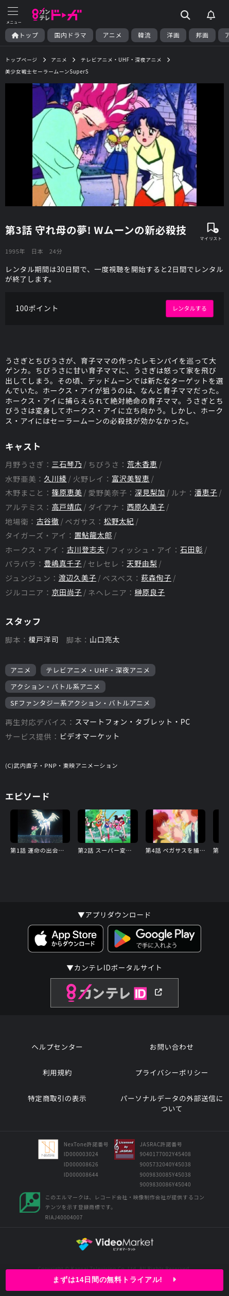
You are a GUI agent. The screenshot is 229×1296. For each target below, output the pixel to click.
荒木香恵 (142, 464)
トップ (25, 35)
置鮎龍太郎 (93, 535)
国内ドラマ (70, 35)
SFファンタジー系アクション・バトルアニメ (80, 703)
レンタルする (189, 308)
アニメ (112, 35)
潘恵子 (206, 492)
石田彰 (191, 549)
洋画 (173, 35)
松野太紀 (119, 521)
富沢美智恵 (131, 478)
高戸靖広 (66, 507)
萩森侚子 (156, 578)
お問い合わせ (172, 1047)
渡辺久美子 (78, 578)
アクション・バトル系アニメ (55, 686)
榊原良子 (150, 592)
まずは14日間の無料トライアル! (114, 1279)
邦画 (202, 35)
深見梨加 (150, 492)
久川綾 (55, 478)
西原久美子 (146, 507)
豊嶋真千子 (63, 563)
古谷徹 (47, 521)
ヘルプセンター (57, 1047)
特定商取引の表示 (57, 1098)
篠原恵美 (67, 492)
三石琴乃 (67, 464)
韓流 (144, 35)
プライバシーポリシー (171, 1072)
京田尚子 (66, 592)
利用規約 (57, 1072)
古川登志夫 (86, 549)
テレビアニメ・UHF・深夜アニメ (98, 670)
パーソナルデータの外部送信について (171, 1103)
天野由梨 (142, 563)
